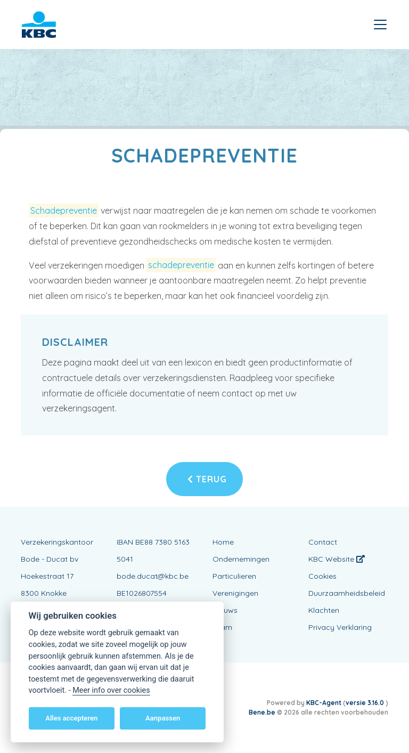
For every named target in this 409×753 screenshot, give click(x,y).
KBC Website (336, 559)
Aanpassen (162, 718)
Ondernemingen (240, 559)
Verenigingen (235, 593)
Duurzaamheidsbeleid (346, 593)
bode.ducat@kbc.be (153, 576)
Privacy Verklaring (340, 627)
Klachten (323, 610)
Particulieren (234, 576)
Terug (207, 479)
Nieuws (225, 610)
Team (222, 627)
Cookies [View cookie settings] (322, 576)
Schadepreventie (63, 210)
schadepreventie (181, 265)
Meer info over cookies (111, 690)
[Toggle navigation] (380, 24)
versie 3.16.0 (366, 703)
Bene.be (262, 712)
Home (223, 542)
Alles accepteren (71, 718)
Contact (322, 542)
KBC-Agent (323, 703)
